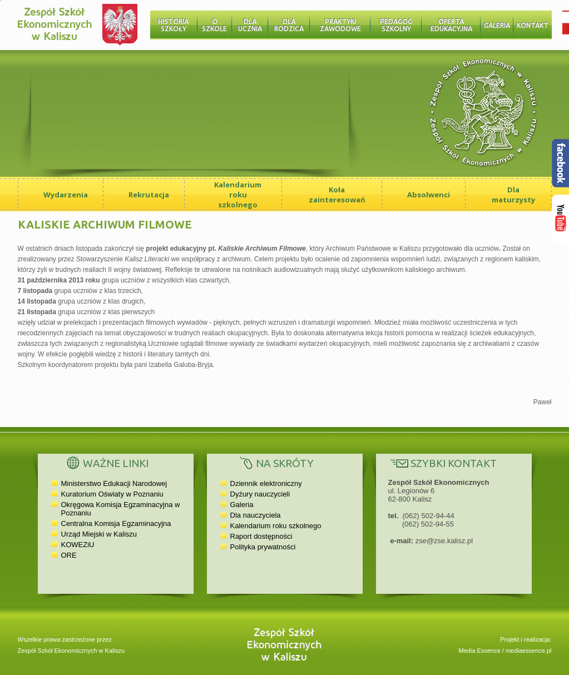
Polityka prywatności (263, 547)
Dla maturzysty (513, 195)
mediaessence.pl (529, 650)
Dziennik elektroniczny (266, 483)
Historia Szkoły (173, 25)
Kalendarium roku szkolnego (237, 195)
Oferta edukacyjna (451, 25)
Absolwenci (428, 195)
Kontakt (532, 25)
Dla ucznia (250, 25)
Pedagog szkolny (396, 25)
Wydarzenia (65, 195)
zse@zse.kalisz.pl (444, 541)
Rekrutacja (148, 195)
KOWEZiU (78, 544)
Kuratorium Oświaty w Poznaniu (112, 494)
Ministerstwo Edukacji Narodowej (114, 483)
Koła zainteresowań (337, 195)
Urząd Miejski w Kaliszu (99, 534)
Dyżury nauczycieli (260, 494)
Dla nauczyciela (255, 515)
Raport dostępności (261, 536)
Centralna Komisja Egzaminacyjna (116, 523)
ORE (69, 555)
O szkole (214, 25)
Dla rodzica (289, 25)
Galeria (497, 25)
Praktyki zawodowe (340, 25)
